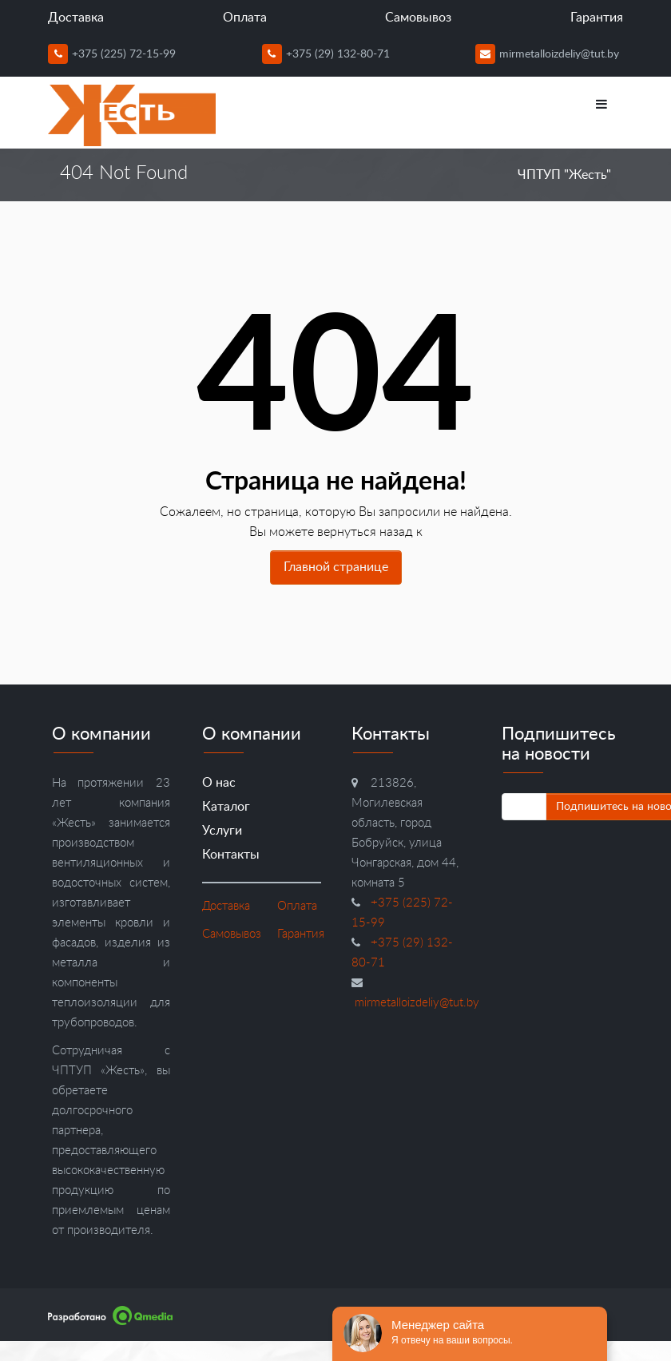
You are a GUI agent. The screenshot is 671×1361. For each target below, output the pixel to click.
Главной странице (336, 567)
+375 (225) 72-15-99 (112, 54)
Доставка (76, 17)
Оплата (245, 17)
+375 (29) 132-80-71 (326, 54)
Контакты (231, 854)
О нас (219, 782)
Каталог (226, 806)
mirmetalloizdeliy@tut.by (547, 54)
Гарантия (596, 17)
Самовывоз (418, 17)
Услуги (222, 830)
